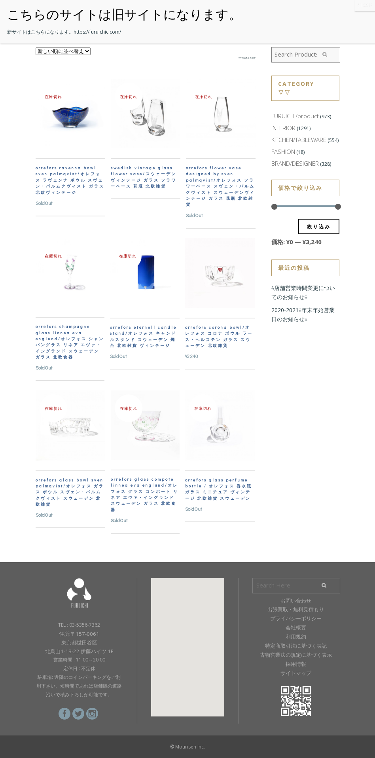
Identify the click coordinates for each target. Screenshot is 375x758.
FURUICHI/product (295, 116)
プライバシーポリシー (296, 618)
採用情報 (296, 663)
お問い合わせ (295, 600)
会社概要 (296, 627)
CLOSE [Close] (365, 5)
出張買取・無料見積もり (295, 609)
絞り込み (319, 226)
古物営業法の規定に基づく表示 (296, 654)
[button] (187, 640)
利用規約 (296, 636)
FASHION (283, 151)
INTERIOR (283, 128)
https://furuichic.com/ (97, 31)
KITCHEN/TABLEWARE (298, 140)
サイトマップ (295, 673)
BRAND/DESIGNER (295, 163)
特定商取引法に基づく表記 (296, 645)
